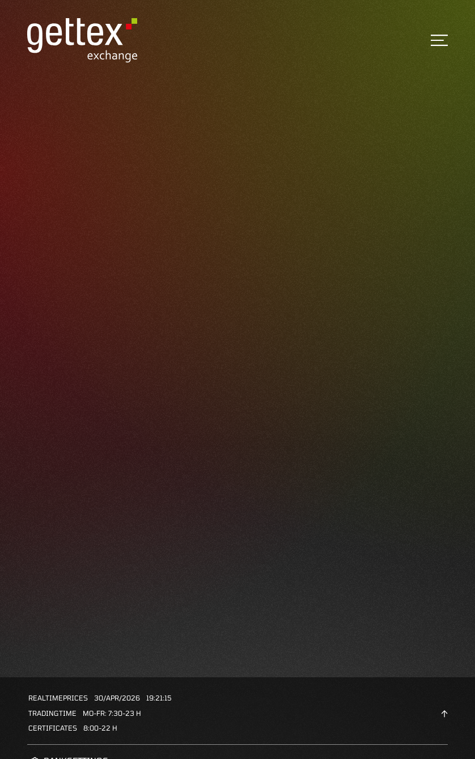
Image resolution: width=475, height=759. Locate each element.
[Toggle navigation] (439, 40)
